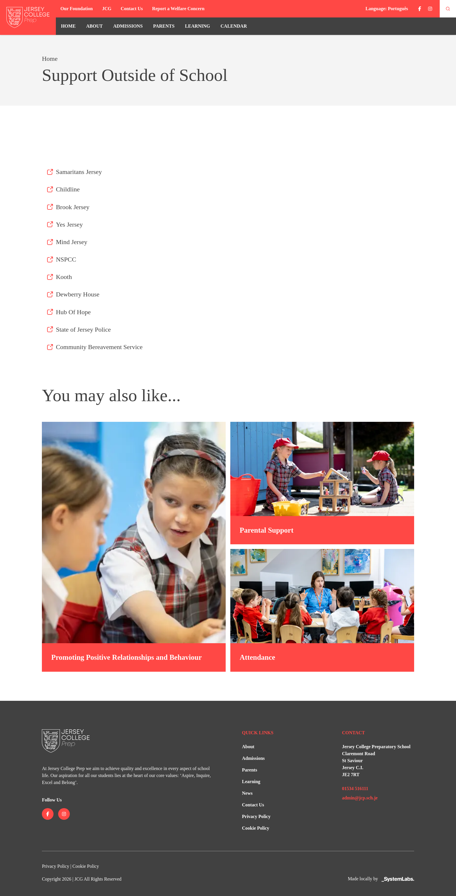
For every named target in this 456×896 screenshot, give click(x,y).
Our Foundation (76, 8)
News (247, 793)
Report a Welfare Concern (178, 8)
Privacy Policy (256, 816)
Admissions (127, 26)
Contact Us (132, 8)
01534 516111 (355, 788)
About (94, 26)
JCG (106, 8)
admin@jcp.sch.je (359, 797)
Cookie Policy (255, 828)
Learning (197, 26)
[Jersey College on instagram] (430, 8)
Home (68, 26)
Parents (164, 26)
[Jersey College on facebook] (419, 8)
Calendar (233, 26)
